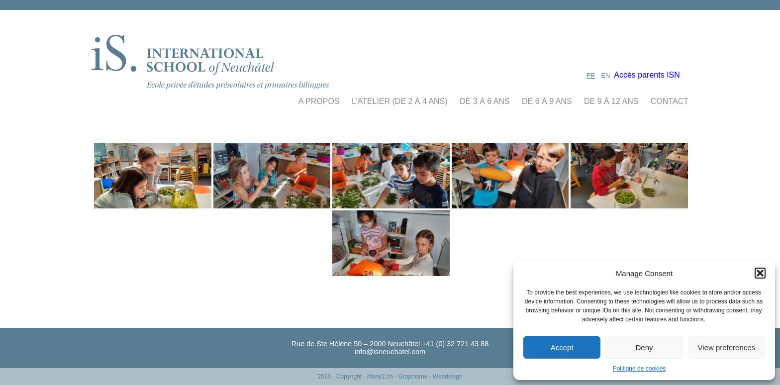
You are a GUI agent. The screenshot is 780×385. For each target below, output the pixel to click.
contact (669, 101)
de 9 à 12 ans (611, 101)
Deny (644, 347)
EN (605, 75)
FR (590, 75)
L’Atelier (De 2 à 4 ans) (400, 101)
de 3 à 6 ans (485, 101)
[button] (760, 273)
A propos (319, 101)
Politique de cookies (639, 368)
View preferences (727, 347)
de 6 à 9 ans (547, 101)
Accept (562, 347)
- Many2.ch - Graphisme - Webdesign (412, 376)
